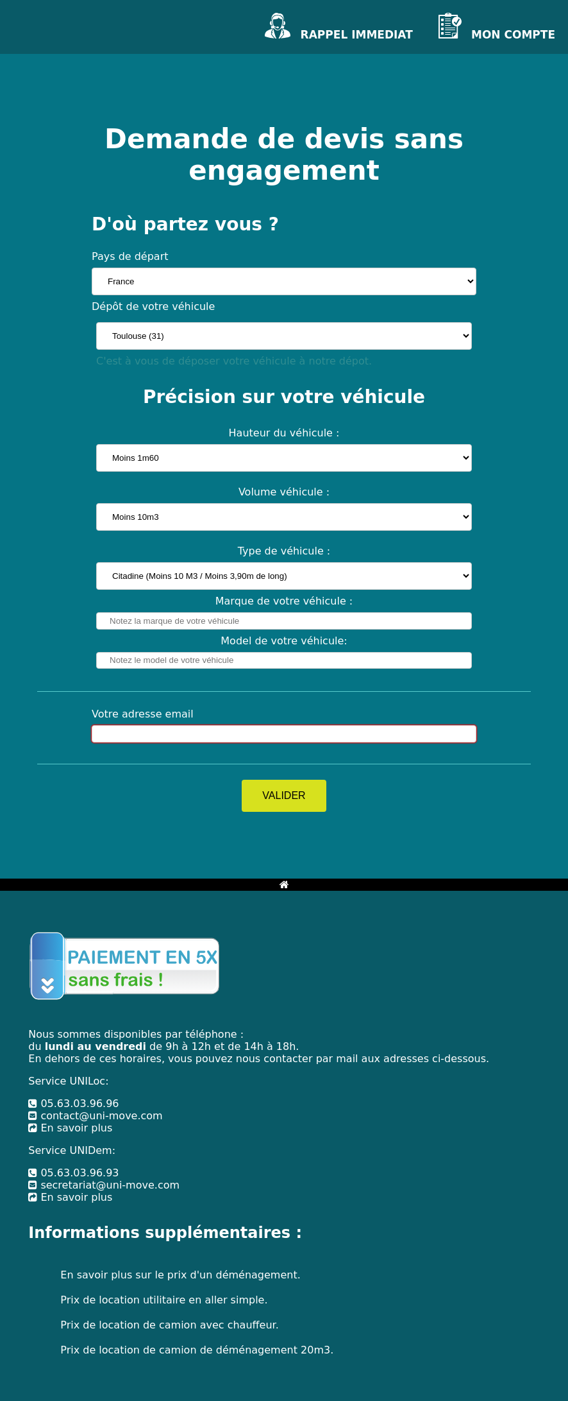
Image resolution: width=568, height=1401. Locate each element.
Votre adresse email (143, 714)
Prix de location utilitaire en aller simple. (163, 1300)
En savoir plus (70, 1128)
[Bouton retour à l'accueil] (284, 885)
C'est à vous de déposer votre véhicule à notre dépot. (234, 361)
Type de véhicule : (284, 551)
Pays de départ (130, 256)
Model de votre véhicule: (284, 641)
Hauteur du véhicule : (284, 433)
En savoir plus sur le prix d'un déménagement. (180, 1275)
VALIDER (283, 795)
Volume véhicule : (284, 492)
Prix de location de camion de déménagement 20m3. (196, 1350)
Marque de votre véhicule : (284, 601)
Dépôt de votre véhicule (153, 306)
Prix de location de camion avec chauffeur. (169, 1325)
